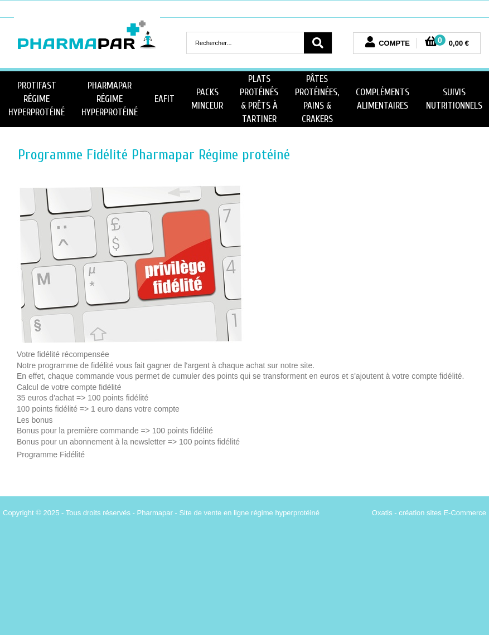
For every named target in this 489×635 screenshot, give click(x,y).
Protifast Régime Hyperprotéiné (36, 99)
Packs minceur (207, 99)
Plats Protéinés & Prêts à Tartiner (259, 99)
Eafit (164, 99)
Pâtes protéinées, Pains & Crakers (317, 99)
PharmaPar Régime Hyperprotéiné (109, 99)
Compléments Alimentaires (382, 99)
